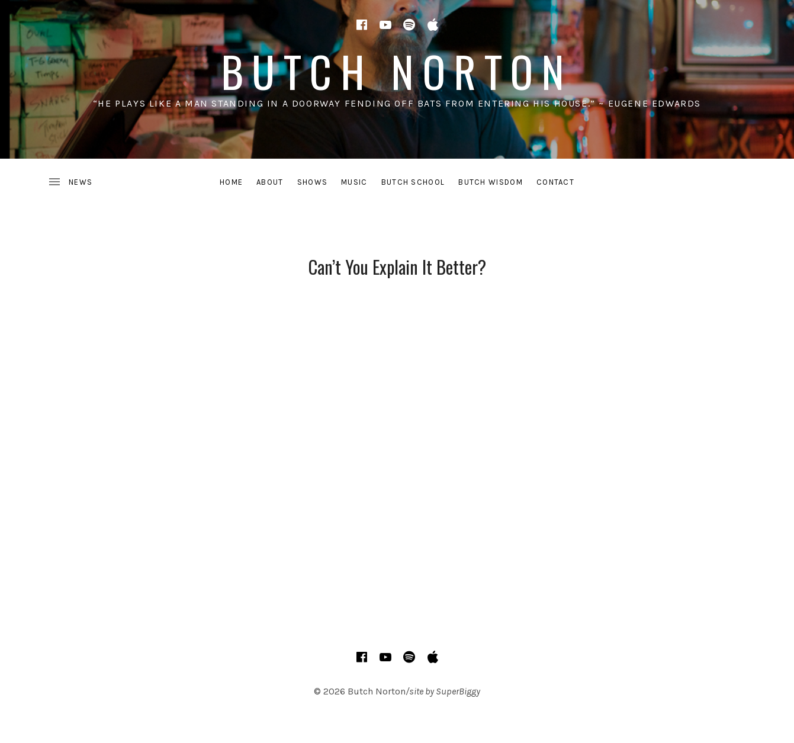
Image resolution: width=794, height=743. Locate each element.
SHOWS (312, 182)
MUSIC (354, 182)
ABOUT (270, 182)
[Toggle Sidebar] (69, 182)
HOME (231, 182)
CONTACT (555, 182)
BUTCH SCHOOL (413, 182)
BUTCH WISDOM (490, 182)
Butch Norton (397, 70)
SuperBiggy (458, 691)
